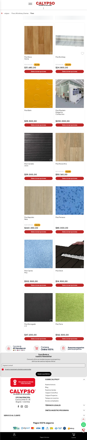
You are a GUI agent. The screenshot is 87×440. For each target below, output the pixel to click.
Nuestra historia (50, 384)
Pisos (32, 13)
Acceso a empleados (52, 401)
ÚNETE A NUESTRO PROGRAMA (57, 410)
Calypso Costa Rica (51, 393)
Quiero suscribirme (43, 374)
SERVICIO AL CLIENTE (12, 415)
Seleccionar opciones (38, 71)
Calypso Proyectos (51, 395)
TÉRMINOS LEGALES (53, 405)
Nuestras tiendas (50, 390)
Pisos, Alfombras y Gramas (20, 13)
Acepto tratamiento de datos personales (18, 369)
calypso (6, 13)
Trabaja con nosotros (52, 398)
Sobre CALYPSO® (52, 379)
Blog (46, 387)
